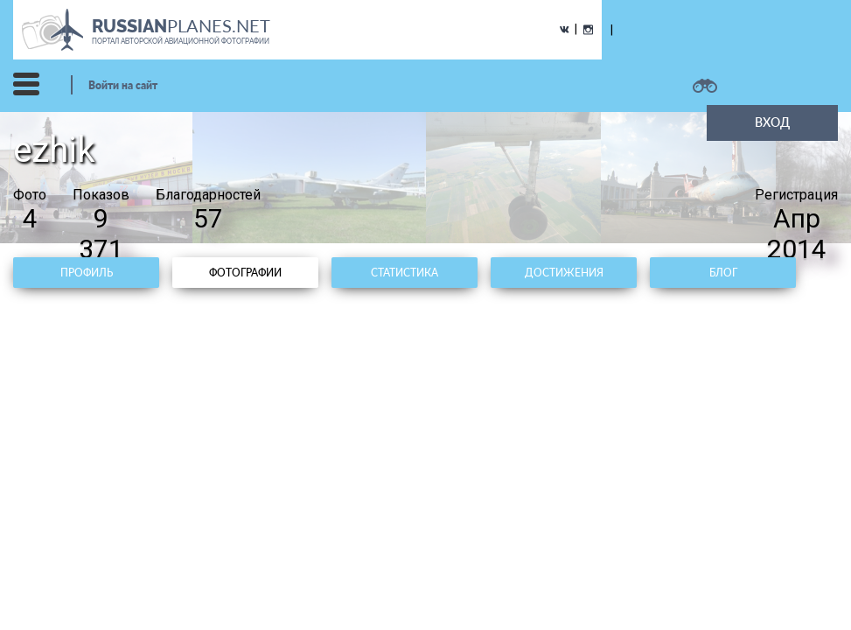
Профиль (86, 272)
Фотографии (245, 272)
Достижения (564, 272)
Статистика (404, 272)
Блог (723, 272)
